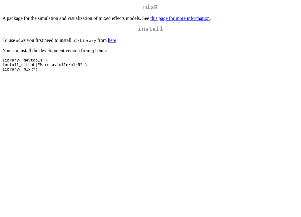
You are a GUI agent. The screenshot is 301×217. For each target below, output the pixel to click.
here (112, 42)
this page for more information (180, 19)
